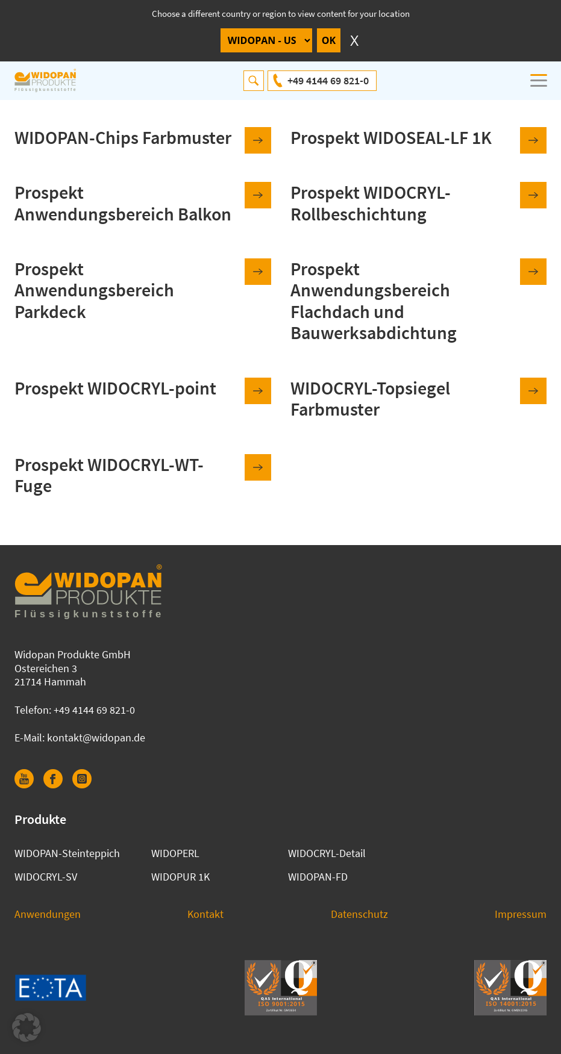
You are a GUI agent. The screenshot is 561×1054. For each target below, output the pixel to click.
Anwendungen (47, 914)
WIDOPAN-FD (318, 877)
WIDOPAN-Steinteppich (67, 853)
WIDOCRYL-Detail (327, 853)
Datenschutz (359, 914)
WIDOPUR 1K (180, 877)
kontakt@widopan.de (96, 737)
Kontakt (205, 914)
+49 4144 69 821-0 (328, 80)
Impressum (521, 914)
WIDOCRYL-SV (45, 877)
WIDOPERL (175, 853)
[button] (26, 1027)
